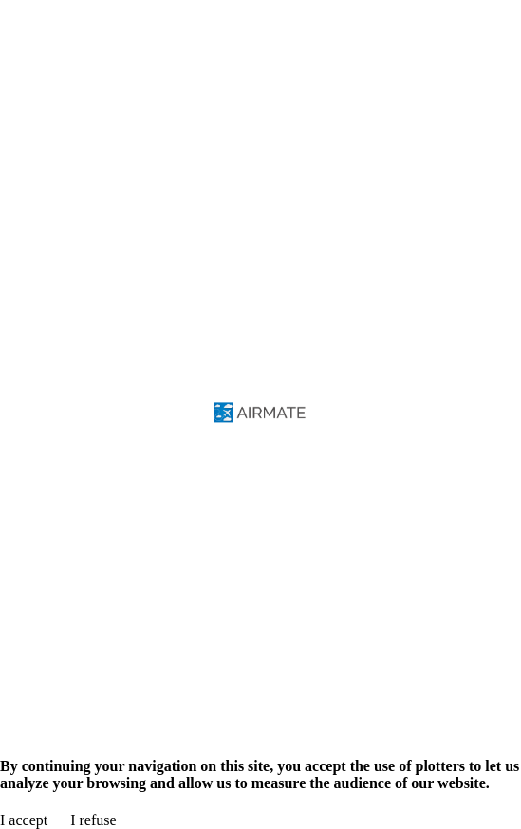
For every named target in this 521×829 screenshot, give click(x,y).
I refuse (93, 820)
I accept (23, 820)
